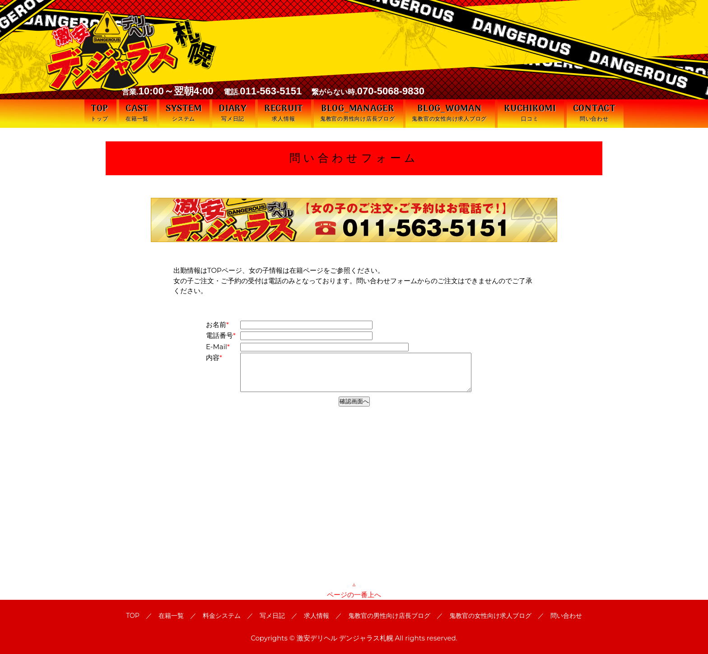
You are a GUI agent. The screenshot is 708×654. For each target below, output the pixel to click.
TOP (133, 616)
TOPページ (224, 270)
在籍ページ (306, 270)
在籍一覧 (171, 616)
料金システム (222, 616)
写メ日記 (272, 616)
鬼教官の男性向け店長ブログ (389, 616)
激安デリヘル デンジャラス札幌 (345, 638)
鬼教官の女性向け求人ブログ (490, 616)
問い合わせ (566, 616)
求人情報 (316, 616)
